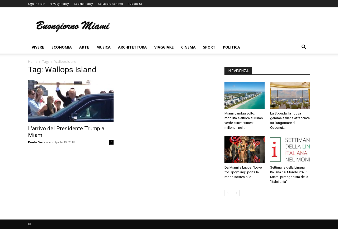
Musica (103, 47)
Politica (231, 47)
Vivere (38, 47)
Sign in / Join (36, 4)
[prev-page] (227, 193)
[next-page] (236, 193)
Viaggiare (164, 47)
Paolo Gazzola (39, 142)
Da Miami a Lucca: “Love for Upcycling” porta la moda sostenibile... (243, 172)
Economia (61, 47)
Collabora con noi (110, 4)
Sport (209, 47)
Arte (84, 47)
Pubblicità (135, 4)
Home (32, 61)
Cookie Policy (83, 4)
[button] (303, 47)
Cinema (188, 47)
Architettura (132, 47)
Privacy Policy (59, 4)
